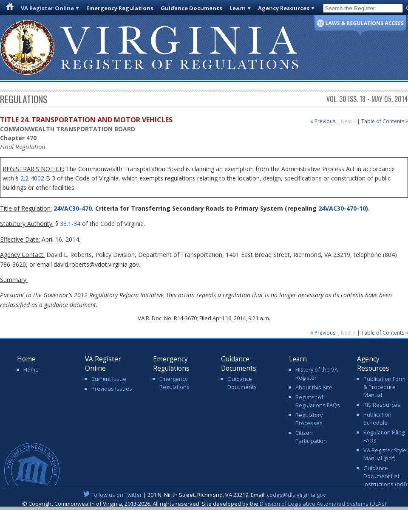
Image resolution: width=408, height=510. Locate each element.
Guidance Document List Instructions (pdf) (385, 476)
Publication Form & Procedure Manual (384, 387)
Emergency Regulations (119, 8)
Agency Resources (283, 8)
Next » (349, 121)
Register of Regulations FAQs (317, 401)
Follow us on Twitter (116, 495)
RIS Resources (381, 405)
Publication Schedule (377, 418)
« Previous (322, 121)
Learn (238, 8)
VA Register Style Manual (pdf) (384, 454)
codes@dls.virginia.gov (296, 495)
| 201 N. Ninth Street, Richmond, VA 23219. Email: (204, 495)
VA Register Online (47, 8)
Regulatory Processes (309, 419)
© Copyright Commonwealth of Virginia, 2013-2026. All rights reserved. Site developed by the (204, 503)
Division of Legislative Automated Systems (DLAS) (323, 503)
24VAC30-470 (72, 208)
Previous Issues (111, 388)
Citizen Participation (311, 437)
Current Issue (108, 379)
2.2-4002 (32, 178)
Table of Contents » (384, 121)
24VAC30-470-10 (342, 208)
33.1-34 (70, 224)
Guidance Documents (191, 8)
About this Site (313, 387)
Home (31, 369)
